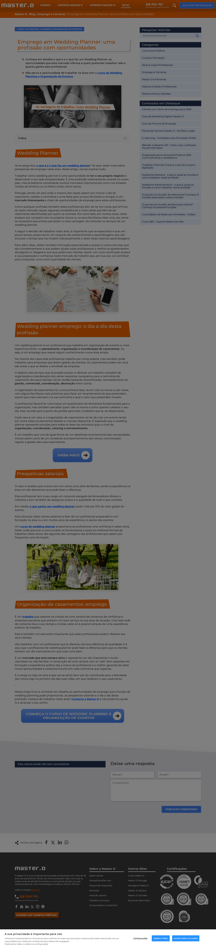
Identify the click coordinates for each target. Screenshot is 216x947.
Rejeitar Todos (161, 938)
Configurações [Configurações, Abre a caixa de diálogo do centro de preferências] (140, 938)
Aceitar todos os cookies (186, 938)
